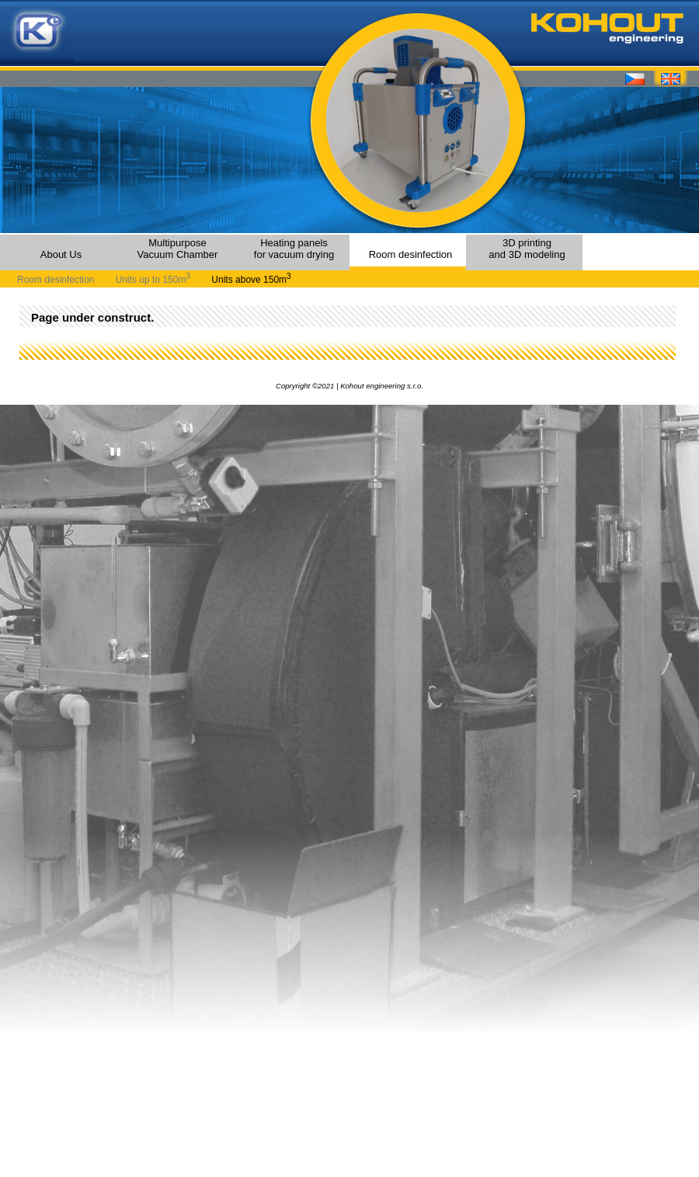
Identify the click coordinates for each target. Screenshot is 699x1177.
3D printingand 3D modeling (527, 248)
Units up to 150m (153, 279)
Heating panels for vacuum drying (294, 248)
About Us (61, 254)
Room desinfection (411, 254)
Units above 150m (250, 279)
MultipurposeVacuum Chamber (177, 248)
